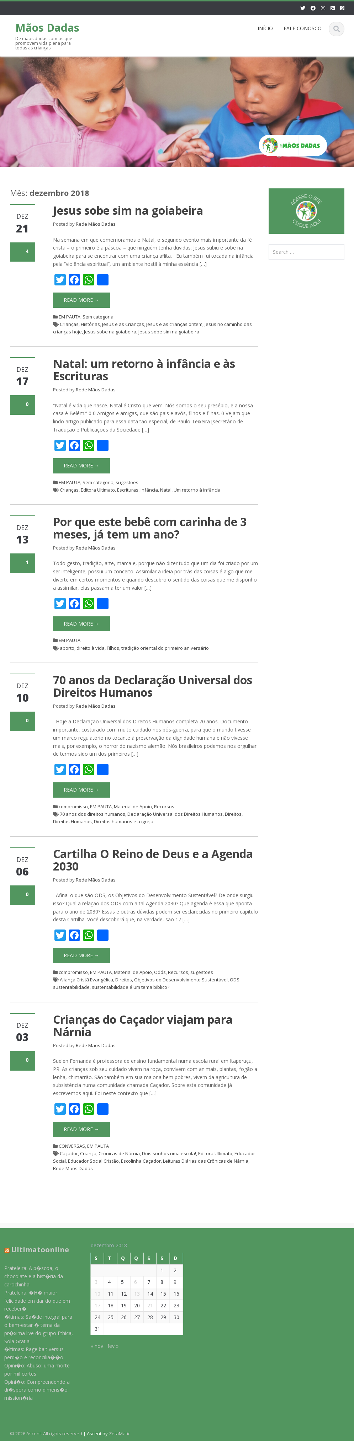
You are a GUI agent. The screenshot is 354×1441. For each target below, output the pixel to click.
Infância (149, 490)
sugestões (127, 482)
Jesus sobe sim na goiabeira (128, 210)
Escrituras (127, 490)
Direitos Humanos (72, 821)
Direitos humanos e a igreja (123, 821)
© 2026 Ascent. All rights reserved (46, 1433)
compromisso (73, 806)
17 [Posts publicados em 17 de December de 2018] (91, 1305)
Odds (160, 972)
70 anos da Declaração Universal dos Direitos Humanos (152, 686)
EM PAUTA (69, 317)
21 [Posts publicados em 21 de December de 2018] (144, 1305)
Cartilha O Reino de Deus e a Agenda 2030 (153, 860)
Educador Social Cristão (93, 1161)
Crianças (69, 324)
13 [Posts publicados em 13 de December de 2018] (131, 1293)
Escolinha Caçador (141, 1161)
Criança (88, 1153)
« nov (91, 1346)
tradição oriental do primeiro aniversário (165, 648)
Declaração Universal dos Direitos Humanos (175, 814)
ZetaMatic (119, 1433)
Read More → (81, 299)
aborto (67, 648)
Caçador (69, 1153)
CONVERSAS (72, 1146)
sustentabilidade (71, 987)
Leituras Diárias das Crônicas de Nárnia (205, 1161)
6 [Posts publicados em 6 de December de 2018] (129, 1282)
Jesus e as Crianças (123, 324)
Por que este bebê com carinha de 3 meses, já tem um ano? (150, 528)
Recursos (164, 806)
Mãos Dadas (47, 27)
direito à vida (90, 648)
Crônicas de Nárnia (119, 1153)
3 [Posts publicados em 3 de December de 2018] (90, 1282)
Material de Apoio (133, 806)
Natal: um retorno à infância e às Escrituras (144, 370)
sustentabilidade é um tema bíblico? (130, 987)
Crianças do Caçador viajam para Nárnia (143, 1025)
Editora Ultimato (98, 490)
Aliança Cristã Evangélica (86, 979)
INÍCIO (265, 28)
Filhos (113, 648)
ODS (234, 979)
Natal (165, 490)
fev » (106, 1346)
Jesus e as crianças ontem (174, 324)
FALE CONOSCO (303, 28)
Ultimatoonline (34, 1249)
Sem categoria (98, 317)
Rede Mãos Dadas (96, 224)
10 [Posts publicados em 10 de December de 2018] (91, 1293)
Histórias (90, 324)
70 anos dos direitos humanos (92, 814)
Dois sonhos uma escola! (169, 1153)
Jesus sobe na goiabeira (110, 331)
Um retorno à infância (197, 490)
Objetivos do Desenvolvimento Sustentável (181, 979)
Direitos (233, 814)
